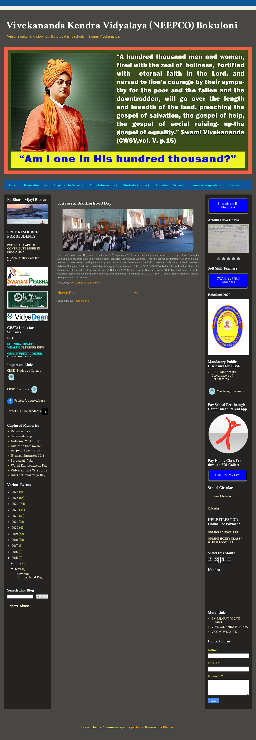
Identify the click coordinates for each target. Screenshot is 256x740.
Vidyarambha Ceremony (29, 471)
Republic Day (20, 432)
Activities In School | (169, 185)
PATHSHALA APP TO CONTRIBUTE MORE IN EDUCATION (23, 251)
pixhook (137, 727)
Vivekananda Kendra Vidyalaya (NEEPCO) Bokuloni (122, 25)
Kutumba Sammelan (26, 446)
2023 (15, 510)
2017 (15, 546)
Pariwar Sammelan (25, 451)
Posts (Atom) (81, 300)
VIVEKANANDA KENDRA (230, 627)
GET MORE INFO (32, 350)
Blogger (168, 727)
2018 (15, 540)
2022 (15, 516)
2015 (15, 558)
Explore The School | (68, 185)
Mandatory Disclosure (226, 391)
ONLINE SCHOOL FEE (223, 532)
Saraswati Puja (22, 436)
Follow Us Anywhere (26, 401)
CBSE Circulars (22, 389)
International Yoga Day (28, 475)
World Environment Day (29, 466)
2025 (15, 498)
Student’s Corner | (136, 185)
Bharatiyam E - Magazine (228, 205)
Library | (236, 185)
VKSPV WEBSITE (224, 632)
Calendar (213, 508)
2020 (15, 528)
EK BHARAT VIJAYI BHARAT (226, 621)
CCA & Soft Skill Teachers (228, 280)
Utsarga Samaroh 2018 (27, 456)
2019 (15, 534)
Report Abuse (18, 606)
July (18, 563)
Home (139, 293)
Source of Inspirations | (207, 185)
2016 (15, 552)
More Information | (103, 185)
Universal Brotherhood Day (84, 203)
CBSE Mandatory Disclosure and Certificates (224, 375)
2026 (15, 492)
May (18, 569)
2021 (15, 522)
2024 (15, 504)
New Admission (232, 496)
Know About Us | (36, 185)
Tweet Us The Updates (27, 411)
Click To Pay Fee (227, 475)
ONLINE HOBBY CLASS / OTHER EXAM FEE (225, 540)
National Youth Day (25, 441)
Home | (12, 185)
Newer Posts (67, 293)
